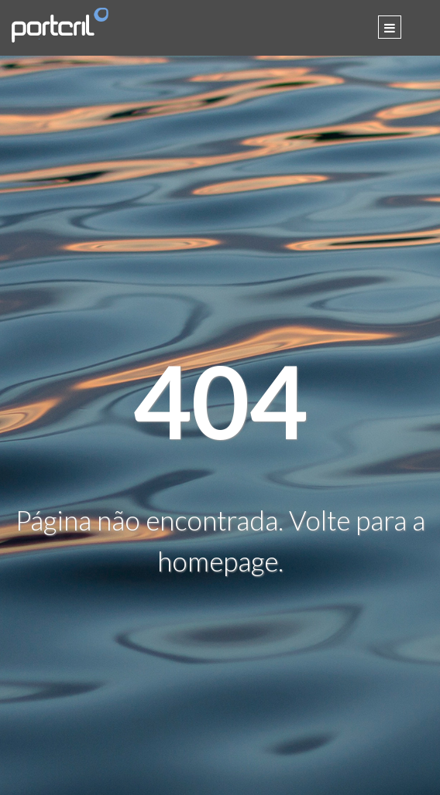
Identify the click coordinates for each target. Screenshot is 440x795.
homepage (217, 560)
